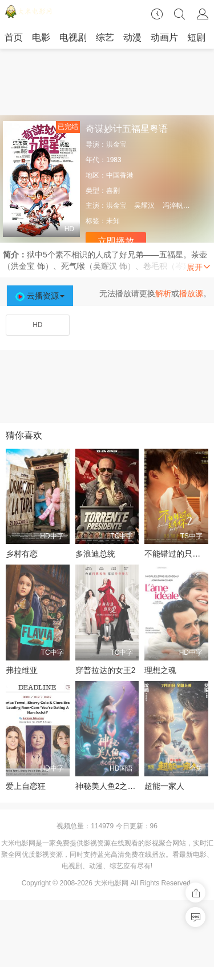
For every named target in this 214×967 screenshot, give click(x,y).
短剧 (196, 37)
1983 (114, 160)
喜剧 (113, 191)
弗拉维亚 (22, 670)
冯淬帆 (173, 205)
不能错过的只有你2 (178, 553)
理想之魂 (160, 670)
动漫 (132, 37)
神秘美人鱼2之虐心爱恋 (117, 786)
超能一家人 (164, 786)
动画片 (164, 37)
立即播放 (116, 241)
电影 (41, 37)
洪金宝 (116, 144)
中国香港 (120, 175)
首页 (14, 37)
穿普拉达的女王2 (105, 670)
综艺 (105, 37)
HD (37, 325)
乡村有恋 (22, 553)
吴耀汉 (144, 205)
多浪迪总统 (95, 553)
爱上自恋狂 (26, 786)
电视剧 (73, 37)
